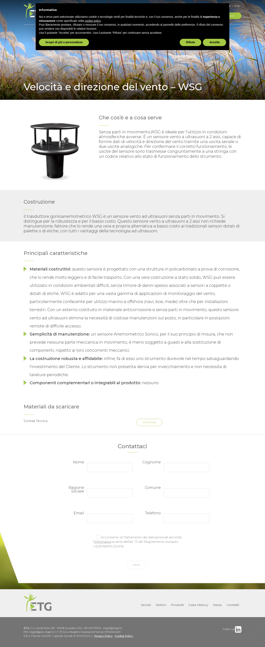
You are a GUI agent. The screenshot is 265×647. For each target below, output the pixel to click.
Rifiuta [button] (190, 42)
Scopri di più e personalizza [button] (63, 42)
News (217, 605)
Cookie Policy (124, 636)
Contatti (233, 605)
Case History (198, 605)
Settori (161, 605)
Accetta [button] (214, 42)
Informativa (102, 542)
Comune (153, 487)
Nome (78, 462)
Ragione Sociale (76, 489)
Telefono (153, 513)
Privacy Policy (103, 636)
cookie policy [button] (93, 20)
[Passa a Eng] (235, 6)
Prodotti (177, 605)
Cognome (151, 462)
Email (79, 513)
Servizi (146, 605)
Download (149, 422)
